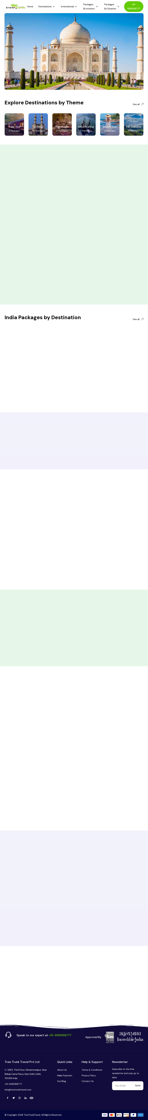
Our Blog (61, 1081)
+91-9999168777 (133, 6)
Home (30, 6)
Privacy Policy (89, 1075)
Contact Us (88, 1081)
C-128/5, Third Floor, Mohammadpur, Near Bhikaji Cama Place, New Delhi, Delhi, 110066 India (26, 1074)
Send (137, 1085)
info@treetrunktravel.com (18, 1089)
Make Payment (64, 1075)
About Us (62, 1069)
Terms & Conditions (92, 1069)
